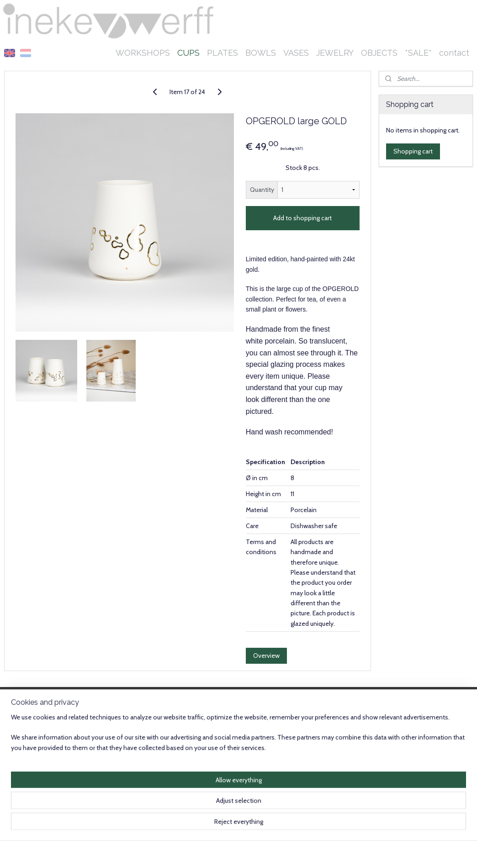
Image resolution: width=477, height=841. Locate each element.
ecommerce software (269, 824)
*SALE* (418, 53)
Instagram (442, 787)
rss (237, 824)
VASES (296, 53)
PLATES (222, 53)
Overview (266, 655)
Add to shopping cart (302, 218)
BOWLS (260, 53)
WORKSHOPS (143, 53)
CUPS (188, 53)
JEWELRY (335, 53)
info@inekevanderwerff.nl (39, 787)
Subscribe (216, 746)
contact (454, 53)
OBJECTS (379, 53)
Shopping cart (413, 151)
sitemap (221, 824)
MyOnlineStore (344, 824)
